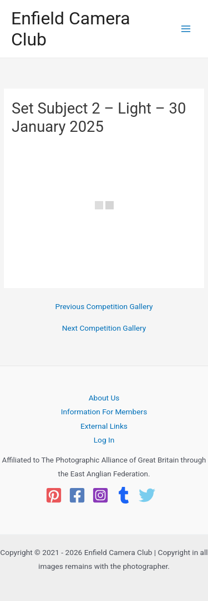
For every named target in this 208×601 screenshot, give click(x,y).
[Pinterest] (53, 495)
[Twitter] (147, 495)
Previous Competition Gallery (104, 307)
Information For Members (104, 411)
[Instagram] (100, 495)
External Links (104, 426)
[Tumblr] (123, 495)
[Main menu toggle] (186, 29)
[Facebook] (77, 495)
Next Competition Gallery (104, 328)
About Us (104, 397)
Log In (104, 439)
